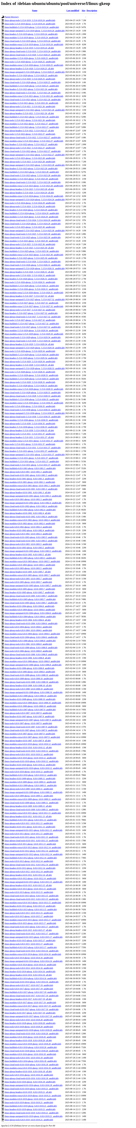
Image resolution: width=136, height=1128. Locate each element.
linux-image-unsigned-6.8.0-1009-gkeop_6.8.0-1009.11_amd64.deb (33, 792)
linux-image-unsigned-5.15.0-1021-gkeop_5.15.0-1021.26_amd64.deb (35, 110)
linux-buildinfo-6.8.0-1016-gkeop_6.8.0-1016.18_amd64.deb (31, 1061)
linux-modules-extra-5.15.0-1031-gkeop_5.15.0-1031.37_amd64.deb (34, 441)
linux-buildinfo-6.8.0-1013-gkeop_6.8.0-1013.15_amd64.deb (31, 909)
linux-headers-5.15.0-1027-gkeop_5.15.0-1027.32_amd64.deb (31, 313)
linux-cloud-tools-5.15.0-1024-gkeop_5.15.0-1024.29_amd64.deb (33, 224)
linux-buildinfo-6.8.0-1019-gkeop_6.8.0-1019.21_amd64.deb (31, 1106)
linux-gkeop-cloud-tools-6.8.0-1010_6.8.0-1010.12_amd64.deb (31, 751)
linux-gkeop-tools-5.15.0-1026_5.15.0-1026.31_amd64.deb (30, 275)
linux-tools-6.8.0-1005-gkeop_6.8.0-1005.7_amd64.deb (28, 582)
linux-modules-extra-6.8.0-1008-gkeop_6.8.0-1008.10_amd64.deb (33, 703)
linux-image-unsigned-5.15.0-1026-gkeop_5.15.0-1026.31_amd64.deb (35, 268)
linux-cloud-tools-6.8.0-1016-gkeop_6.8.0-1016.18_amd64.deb (31, 1064)
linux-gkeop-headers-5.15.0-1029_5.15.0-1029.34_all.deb (29, 344)
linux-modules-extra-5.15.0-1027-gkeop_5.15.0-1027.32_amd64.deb (34, 306)
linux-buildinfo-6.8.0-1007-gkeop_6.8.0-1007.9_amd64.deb (30, 709)
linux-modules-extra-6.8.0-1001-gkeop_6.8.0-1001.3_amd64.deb (32, 485)
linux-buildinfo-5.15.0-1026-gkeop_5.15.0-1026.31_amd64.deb (32, 286)
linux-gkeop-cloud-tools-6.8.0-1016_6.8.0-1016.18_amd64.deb (31, 1078)
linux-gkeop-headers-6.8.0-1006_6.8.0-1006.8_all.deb (28, 658)
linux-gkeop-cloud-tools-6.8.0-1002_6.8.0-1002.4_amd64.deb (31, 516)
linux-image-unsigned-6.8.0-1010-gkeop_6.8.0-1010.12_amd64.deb (33, 768)
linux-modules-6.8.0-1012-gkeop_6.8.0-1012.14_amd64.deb (30, 878)
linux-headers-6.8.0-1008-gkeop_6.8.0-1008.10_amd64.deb (30, 699)
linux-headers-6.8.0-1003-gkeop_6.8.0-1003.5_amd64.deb (29, 548)
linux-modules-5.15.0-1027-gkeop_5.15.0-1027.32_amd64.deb (31, 303)
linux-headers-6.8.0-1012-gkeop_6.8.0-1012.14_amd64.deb (30, 868)
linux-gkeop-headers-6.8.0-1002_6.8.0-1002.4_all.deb (28, 513)
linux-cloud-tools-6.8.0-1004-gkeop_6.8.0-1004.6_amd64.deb (31, 637)
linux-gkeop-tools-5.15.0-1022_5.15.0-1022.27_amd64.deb (30, 148)
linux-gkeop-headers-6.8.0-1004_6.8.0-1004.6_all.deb (28, 620)
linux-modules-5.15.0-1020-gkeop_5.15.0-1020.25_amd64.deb (31, 58)
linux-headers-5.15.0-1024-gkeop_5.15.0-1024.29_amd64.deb (31, 210)
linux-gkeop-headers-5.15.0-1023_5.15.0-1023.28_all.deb (29, 189)
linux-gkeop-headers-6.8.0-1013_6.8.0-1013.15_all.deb (28, 885)
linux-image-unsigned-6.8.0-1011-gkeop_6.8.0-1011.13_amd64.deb (33, 830)
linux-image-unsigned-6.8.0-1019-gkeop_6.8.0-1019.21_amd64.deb (33, 1116)
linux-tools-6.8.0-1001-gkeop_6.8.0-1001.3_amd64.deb (28, 499)
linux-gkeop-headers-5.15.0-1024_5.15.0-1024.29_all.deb (29, 193)
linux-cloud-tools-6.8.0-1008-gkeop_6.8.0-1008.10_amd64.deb (31, 675)
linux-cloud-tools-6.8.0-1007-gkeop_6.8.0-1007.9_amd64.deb (31, 730)
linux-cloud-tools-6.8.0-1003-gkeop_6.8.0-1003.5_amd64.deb (31, 537)
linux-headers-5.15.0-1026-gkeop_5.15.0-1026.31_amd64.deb (31, 279)
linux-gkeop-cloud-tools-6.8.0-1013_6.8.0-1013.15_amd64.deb (31, 899)
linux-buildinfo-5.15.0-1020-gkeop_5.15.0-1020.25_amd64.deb (32, 86)
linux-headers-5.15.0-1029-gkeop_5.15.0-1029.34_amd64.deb (31, 358)
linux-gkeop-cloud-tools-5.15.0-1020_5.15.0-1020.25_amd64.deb (33, 55)
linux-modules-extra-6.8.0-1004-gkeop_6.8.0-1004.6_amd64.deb (32, 634)
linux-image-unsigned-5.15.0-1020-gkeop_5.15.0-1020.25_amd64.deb (35, 72)
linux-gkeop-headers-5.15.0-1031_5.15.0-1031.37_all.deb (29, 437)
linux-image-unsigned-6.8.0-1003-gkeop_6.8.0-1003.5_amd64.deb (33, 551)
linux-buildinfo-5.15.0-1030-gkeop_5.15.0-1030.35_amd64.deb (32, 399)
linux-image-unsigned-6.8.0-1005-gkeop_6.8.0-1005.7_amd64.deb (33, 585)
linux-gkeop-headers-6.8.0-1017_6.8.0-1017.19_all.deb (28, 999)
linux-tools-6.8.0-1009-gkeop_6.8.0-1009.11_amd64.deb (29, 796)
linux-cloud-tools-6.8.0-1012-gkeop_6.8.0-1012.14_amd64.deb (31, 851)
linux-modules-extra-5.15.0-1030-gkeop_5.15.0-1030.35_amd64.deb (34, 403)
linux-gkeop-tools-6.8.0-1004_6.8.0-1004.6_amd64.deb (28, 630)
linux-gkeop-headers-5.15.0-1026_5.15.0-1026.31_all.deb (29, 272)
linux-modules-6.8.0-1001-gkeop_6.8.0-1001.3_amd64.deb (30, 482)
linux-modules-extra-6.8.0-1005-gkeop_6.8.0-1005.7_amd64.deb (32, 575)
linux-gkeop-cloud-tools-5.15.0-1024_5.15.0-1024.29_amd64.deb (33, 220)
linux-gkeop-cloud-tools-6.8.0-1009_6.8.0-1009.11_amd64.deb (31, 809)
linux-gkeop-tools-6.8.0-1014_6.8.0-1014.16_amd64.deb (29, 968)
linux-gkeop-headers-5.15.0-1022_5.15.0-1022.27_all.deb (29, 131)
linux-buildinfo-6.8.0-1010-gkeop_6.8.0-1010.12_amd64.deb (31, 775)
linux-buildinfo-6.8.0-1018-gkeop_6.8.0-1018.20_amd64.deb (31, 1047)
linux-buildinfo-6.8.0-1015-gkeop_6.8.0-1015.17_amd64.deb (31, 947)
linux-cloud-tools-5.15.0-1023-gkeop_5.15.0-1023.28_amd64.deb (33, 175)
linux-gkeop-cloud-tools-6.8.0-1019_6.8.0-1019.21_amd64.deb (31, 1113)
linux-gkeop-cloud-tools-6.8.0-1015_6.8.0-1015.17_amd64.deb (31, 933)
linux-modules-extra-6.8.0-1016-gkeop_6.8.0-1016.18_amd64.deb (33, 1068)
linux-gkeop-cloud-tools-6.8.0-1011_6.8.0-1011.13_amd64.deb (31, 840)
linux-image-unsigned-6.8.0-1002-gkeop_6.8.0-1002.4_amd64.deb (33, 503)
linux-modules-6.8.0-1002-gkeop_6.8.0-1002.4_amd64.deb (30, 523)
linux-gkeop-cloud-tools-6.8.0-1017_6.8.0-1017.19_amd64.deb (31, 996)
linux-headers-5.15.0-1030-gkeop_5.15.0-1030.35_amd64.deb (31, 427)
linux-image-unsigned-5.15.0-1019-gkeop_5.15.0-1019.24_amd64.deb (35, 31)
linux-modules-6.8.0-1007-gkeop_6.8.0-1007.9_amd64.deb (30, 734)
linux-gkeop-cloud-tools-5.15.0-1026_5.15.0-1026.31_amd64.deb (33, 261)
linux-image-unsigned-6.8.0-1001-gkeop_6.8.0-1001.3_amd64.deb (33, 496)
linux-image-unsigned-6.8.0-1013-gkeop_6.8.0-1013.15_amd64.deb (33, 882)
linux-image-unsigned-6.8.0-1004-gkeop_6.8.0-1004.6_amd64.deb (33, 613)
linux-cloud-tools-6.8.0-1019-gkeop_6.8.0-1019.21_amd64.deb (31, 1089)
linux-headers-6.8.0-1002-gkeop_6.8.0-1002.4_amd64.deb (29, 530)
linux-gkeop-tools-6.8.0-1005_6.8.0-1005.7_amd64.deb (28, 579)
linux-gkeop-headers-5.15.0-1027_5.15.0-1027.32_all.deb (29, 296)
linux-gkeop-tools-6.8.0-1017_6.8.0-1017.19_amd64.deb (29, 985)
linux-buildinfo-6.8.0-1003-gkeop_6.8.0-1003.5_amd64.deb (30, 558)
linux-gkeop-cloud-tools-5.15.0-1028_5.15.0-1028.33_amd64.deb (33, 396)
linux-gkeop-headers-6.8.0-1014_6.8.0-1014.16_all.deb (28, 975)
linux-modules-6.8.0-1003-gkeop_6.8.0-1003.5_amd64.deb (30, 565)
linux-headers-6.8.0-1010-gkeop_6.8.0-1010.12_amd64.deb (30, 765)
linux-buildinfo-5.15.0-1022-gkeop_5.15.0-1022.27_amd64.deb (32, 127)
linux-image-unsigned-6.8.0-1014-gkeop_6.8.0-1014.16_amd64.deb (33, 961)
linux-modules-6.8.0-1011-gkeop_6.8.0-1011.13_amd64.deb (30, 844)
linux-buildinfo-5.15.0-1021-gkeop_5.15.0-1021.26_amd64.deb (32, 117)
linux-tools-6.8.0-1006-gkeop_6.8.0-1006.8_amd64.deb (28, 651)
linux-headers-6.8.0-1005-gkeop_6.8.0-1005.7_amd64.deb (29, 592)
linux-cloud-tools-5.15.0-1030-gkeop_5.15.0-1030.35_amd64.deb (33, 410)
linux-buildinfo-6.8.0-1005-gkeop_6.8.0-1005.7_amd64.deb (30, 599)
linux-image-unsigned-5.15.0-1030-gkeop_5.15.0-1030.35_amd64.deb (35, 413)
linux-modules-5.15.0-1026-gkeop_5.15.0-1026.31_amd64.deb (31, 289)
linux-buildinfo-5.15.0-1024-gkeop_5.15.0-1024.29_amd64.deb (32, 213)
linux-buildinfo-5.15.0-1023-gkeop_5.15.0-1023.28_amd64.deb (32, 172)
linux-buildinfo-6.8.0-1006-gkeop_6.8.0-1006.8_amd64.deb (30, 641)
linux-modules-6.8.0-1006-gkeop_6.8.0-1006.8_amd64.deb (30, 672)
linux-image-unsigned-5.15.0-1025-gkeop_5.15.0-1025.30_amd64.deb (35, 230)
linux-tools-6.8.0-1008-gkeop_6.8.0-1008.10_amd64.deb (29, 678)
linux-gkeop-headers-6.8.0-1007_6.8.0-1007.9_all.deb (28, 740)
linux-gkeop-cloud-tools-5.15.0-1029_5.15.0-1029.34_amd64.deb (33, 341)
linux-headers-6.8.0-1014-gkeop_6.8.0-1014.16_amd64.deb (30, 971)
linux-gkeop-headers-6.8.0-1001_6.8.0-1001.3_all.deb (28, 492)
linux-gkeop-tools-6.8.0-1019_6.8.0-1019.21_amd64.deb (29, 1120)
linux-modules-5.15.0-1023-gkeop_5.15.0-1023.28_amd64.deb (31, 179)
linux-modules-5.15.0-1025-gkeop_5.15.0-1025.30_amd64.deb (31, 241)
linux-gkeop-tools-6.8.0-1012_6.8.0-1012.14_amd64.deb (29, 871)
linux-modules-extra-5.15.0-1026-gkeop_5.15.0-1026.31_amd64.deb (34, 292)
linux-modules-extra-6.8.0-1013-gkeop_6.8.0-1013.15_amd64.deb (33, 902)
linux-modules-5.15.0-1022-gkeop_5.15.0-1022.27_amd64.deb (31, 124)
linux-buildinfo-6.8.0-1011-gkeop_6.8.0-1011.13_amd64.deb (31, 820)
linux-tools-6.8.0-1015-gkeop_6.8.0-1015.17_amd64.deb (29, 916)
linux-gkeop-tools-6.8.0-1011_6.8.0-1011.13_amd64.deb (29, 823)
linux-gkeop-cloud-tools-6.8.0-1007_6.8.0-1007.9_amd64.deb (31, 727)
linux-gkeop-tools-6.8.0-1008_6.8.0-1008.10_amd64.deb (29, 689)
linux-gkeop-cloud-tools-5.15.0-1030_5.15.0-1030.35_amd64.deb (33, 417)
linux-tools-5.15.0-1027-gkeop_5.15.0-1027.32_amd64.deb (30, 320)
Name (34, 10)
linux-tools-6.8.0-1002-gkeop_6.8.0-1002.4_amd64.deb (28, 527)
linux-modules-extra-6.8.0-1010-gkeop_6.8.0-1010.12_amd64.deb (33, 744)
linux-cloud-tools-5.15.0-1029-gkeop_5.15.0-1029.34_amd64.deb (33, 337)
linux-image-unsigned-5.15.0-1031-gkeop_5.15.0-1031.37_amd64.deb (35, 454)
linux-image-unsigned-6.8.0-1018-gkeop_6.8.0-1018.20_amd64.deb (33, 1030)
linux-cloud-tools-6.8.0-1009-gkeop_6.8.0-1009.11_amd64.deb (31, 803)
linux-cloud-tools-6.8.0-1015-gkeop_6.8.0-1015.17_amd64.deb (31, 927)
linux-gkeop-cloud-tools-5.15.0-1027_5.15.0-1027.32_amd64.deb (33, 317)
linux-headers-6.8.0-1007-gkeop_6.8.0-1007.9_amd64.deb (29, 716)
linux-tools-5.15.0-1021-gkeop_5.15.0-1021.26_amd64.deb (30, 120)
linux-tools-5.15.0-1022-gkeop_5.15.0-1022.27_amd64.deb (30, 134)
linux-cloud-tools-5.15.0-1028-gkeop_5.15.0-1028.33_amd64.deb (33, 392)
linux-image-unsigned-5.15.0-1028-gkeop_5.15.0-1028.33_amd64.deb (35, 368)
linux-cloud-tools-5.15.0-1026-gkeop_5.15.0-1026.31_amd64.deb (33, 265)
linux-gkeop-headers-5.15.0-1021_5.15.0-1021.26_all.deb (29, 113)
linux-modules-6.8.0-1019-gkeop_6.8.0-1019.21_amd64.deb (30, 1099)
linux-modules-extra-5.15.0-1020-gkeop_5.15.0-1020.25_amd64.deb (34, 65)
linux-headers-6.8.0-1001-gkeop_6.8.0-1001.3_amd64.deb (29, 479)
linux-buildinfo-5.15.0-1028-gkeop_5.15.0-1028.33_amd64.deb (32, 379)
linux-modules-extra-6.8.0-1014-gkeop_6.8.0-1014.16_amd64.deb (33, 954)
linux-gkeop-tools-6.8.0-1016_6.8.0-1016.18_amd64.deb (29, 1058)
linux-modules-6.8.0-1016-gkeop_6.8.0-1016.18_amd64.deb (30, 1054)
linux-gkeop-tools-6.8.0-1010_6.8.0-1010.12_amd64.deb (29, 754)
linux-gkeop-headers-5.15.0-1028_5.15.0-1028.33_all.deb (29, 365)
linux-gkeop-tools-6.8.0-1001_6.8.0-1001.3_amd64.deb (28, 472)
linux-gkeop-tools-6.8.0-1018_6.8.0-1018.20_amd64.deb (29, 1020)
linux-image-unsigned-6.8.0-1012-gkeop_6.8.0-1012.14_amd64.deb (33, 854)
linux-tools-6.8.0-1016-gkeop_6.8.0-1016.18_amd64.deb (29, 1075)
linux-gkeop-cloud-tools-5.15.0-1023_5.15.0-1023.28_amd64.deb (33, 182)
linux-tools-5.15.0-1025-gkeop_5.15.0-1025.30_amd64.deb (30, 227)
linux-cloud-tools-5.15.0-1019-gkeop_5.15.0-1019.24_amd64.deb (33, 41)
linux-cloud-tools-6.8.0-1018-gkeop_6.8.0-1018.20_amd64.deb (31, 1051)
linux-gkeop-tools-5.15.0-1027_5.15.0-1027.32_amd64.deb (30, 310)
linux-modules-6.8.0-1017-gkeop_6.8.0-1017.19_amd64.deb (30, 1002)
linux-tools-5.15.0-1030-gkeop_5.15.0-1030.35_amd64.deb (30, 406)
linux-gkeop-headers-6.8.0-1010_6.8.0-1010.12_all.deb (28, 747)
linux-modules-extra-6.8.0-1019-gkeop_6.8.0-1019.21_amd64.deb (33, 1095)
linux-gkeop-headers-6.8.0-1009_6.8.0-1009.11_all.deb (28, 806)
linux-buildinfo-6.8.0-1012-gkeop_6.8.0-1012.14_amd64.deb (31, 858)
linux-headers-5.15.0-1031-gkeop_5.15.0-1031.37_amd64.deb (31, 451)
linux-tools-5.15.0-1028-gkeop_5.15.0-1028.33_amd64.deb (30, 372)
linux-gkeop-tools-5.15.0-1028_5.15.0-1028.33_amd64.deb (30, 382)
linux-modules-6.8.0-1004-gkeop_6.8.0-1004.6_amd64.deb (30, 610)
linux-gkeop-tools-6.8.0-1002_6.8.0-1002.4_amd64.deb (28, 534)
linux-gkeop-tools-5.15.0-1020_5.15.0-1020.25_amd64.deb (30, 79)
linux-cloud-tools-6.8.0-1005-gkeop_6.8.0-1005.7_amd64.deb (31, 603)
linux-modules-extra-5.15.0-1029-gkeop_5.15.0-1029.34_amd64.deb (34, 334)
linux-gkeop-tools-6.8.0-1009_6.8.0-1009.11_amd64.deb (29, 789)
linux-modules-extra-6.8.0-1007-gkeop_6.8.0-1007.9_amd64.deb (32, 737)
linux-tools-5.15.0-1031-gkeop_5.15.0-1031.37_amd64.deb (30, 444)
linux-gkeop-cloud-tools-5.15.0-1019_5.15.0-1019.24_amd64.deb (33, 51)
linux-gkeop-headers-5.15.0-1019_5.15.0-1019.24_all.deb (29, 48)
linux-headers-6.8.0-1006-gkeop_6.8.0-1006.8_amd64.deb (29, 668)
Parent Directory (12, 17)
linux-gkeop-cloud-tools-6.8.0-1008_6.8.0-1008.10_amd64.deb (31, 682)
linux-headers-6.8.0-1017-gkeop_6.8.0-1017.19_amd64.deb (30, 1013)
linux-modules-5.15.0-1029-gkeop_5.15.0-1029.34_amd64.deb (31, 330)
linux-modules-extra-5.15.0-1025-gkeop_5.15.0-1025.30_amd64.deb (34, 255)
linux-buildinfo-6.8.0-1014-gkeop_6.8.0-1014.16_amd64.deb (31, 978)
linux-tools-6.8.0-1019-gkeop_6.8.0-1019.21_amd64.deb (29, 1102)
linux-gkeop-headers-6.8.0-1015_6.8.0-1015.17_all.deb (28, 930)
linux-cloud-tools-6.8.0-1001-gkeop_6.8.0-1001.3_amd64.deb (31, 475)
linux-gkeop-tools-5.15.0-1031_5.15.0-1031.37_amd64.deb (30, 434)
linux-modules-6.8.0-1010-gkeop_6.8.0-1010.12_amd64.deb (30, 758)
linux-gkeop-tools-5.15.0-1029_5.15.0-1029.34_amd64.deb (30, 361)
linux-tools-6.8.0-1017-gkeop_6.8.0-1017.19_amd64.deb (29, 989)
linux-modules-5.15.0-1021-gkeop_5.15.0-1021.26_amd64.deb (31, 103)
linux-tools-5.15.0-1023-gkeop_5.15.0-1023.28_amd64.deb (30, 158)
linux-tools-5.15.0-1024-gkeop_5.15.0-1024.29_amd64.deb (30, 203)
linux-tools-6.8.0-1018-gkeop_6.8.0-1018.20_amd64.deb (29, 1027)
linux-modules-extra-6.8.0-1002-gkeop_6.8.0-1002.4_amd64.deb (32, 520)
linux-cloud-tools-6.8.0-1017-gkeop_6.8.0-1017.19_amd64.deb (31, 1009)
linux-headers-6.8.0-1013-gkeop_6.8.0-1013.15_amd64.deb (30, 906)
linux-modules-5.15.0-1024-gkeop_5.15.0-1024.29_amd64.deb (31, 217)
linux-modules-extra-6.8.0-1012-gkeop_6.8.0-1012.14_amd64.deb (33, 847)
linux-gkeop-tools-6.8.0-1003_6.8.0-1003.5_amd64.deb (28, 544)
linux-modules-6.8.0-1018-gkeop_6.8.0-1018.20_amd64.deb (30, 1037)
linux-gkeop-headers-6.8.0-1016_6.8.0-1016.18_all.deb (28, 1071)
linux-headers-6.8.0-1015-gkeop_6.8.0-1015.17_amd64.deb (30, 940)
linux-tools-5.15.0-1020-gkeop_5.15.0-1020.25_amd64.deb (30, 62)
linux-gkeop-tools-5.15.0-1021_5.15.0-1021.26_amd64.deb (30, 106)
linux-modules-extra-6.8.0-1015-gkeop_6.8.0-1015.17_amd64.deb (33, 920)
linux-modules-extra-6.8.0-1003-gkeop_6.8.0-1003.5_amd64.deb (32, 561)
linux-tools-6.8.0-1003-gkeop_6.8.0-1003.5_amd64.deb (28, 568)
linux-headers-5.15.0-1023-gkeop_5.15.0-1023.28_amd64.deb (31, 168)
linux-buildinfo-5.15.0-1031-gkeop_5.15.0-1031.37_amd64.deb (32, 461)
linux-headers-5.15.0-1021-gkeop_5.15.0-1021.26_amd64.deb (31, 89)
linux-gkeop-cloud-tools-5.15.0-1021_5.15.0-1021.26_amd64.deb (33, 93)
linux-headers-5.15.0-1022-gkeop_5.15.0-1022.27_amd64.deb (31, 144)
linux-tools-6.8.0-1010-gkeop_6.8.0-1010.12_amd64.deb (29, 772)
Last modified (73, 10)
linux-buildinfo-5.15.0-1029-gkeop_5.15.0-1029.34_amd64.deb (32, 355)
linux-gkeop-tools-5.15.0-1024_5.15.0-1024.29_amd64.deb (30, 206)
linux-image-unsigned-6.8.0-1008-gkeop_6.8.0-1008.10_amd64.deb (33, 692)
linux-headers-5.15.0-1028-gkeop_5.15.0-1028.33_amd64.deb (31, 386)
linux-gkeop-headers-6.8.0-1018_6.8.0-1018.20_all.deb (28, 1040)
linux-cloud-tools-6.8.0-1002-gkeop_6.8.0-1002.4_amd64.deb (31, 506)
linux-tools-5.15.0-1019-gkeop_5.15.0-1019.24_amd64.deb (30, 24)
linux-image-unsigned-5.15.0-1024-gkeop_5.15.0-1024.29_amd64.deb (35, 199)
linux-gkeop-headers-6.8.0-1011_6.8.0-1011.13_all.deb (28, 816)
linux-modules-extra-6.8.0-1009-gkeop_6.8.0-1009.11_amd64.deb (33, 799)
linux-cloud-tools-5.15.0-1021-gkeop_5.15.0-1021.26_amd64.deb (33, 99)
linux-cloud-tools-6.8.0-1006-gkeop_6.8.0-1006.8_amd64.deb (31, 647)
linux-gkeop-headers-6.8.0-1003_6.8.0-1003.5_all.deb (28, 554)
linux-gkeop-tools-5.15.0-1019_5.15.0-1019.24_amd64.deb (30, 20)
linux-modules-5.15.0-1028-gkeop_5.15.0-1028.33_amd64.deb (31, 375)
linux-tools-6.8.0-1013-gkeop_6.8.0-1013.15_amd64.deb (29, 892)
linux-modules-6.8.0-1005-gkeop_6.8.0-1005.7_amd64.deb (30, 589)
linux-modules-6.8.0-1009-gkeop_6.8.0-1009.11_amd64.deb (30, 782)
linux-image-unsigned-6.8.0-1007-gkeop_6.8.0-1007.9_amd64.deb (33, 720)
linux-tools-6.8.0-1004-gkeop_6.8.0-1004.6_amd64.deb (28, 627)
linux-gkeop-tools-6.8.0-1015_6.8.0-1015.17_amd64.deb (29, 944)
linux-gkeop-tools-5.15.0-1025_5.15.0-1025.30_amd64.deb (30, 244)
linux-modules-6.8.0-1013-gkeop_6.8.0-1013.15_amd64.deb (30, 889)
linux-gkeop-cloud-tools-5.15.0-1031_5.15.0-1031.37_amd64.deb (33, 448)
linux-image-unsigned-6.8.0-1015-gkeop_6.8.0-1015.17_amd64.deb (33, 937)
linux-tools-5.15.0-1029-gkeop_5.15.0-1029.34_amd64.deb (30, 351)
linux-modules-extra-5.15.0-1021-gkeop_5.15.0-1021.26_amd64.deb (34, 96)
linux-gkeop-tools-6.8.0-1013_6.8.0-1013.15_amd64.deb (29, 913)
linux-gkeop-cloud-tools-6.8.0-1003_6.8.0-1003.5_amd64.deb (31, 541)
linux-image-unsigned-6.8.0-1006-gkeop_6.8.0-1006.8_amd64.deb (33, 665)
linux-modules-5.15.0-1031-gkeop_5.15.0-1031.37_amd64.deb (31, 458)
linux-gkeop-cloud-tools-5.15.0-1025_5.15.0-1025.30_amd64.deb (33, 234)
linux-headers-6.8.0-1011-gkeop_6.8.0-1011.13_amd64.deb (30, 827)
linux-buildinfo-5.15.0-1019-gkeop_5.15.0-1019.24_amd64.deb (32, 27)
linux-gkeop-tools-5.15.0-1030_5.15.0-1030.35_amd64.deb (30, 423)
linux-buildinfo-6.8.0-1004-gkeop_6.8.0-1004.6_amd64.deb (30, 616)
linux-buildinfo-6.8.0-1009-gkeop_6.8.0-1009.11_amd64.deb (31, 785)
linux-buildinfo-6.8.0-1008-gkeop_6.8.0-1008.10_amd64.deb (31, 696)
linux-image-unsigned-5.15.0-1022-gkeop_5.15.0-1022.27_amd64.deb (35, 155)
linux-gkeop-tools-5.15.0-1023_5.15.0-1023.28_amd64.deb (30, 162)
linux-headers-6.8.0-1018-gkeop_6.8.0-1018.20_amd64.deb (30, 1023)
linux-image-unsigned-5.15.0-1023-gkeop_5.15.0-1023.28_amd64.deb (35, 165)
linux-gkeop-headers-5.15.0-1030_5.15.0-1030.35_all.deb (29, 430)
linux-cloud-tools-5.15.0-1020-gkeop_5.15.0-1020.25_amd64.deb (33, 82)
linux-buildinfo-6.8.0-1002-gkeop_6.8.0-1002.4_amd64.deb (30, 510)
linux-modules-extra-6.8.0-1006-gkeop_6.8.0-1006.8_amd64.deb (32, 661)
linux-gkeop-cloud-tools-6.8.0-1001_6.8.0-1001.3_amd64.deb (31, 489)
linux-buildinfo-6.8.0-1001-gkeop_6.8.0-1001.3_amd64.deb (30, 468)
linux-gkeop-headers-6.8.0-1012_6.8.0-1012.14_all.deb (28, 875)
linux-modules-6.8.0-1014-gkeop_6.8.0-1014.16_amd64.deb (30, 965)
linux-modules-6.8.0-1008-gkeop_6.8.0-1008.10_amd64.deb (30, 706)
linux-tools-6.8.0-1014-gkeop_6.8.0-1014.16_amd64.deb (29, 958)
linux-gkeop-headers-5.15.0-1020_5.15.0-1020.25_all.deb (29, 68)
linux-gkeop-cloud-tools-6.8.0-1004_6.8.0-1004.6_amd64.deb (31, 623)
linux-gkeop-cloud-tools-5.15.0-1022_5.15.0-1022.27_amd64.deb (33, 137)
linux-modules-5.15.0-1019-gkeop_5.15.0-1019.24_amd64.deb (31, 37)
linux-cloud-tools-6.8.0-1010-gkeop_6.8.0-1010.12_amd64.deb (31, 761)
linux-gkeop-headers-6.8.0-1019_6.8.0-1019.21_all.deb (28, 1092)
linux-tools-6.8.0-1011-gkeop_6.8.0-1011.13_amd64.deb (29, 834)
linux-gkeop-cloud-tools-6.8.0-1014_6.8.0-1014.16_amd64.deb (31, 951)
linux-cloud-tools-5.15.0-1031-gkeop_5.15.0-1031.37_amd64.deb (33, 465)
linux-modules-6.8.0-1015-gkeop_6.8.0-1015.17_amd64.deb (30, 923)
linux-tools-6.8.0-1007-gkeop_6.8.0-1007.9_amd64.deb (28, 723)
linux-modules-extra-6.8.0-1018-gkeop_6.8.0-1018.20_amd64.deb (33, 1044)
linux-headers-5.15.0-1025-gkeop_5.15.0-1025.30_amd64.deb (31, 258)
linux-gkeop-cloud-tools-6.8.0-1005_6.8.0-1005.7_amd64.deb (31, 596)
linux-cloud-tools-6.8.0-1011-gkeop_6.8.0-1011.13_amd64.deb (31, 837)
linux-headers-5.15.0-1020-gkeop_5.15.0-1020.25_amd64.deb (31, 75)
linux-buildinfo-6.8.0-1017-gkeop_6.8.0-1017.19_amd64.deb (31, 992)
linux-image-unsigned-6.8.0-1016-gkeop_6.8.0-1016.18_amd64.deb (33, 1085)
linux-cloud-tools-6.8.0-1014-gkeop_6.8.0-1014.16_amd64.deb (31, 982)
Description (92, 10)
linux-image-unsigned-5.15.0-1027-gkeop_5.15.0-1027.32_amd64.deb (35, 299)
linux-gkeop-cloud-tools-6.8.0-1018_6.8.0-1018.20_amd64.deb (31, 1033)
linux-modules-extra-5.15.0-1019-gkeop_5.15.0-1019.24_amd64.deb (34, 44)
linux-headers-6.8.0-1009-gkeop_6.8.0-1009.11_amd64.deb (30, 778)
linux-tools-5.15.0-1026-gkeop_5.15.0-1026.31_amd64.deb (30, 282)
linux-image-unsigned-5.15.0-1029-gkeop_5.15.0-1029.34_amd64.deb (35, 348)
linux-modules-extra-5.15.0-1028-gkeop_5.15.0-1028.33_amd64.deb (34, 389)
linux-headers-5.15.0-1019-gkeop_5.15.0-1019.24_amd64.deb (31, 34)
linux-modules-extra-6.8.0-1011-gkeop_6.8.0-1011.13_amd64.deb (33, 813)
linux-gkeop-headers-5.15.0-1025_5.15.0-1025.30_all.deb (29, 248)
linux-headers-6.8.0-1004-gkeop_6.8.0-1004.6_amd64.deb (29, 606)
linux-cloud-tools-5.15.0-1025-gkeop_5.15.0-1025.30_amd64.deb (33, 237)
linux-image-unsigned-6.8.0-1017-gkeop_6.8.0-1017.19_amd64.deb (33, 1016)
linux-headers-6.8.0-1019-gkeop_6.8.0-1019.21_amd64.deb (30, 1109)
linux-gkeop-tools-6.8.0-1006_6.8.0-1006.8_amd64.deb (28, 644)
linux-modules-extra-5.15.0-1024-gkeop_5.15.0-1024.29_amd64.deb (34, 196)
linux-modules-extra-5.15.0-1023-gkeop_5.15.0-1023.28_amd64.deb (34, 186)
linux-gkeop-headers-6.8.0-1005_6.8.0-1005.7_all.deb (28, 572)
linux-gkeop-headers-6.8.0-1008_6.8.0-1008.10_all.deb (28, 685)
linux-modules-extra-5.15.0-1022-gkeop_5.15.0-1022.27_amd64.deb (34, 141)
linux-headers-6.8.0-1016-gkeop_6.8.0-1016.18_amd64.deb (30, 1082)
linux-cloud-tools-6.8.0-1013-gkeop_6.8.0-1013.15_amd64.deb (31, 896)
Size (83, 10)
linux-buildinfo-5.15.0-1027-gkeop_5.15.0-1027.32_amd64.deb (32, 323)
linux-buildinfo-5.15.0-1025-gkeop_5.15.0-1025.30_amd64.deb (32, 251)
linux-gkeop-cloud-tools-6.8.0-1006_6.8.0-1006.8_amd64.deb (31, 654)
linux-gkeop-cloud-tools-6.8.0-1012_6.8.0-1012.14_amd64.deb (31, 865)
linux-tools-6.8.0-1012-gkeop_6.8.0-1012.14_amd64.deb (29, 861)
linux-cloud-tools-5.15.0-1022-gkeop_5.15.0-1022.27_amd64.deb (33, 151)
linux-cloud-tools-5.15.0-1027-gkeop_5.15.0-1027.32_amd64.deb (33, 327)
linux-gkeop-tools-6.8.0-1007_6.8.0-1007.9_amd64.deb (28, 713)
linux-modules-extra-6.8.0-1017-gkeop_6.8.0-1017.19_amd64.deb (33, 1006)
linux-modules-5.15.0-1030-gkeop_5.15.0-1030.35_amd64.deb (31, 420)
